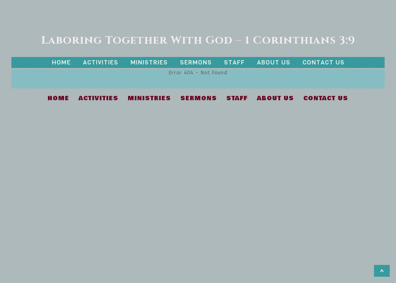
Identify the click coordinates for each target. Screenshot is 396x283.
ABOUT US (273, 62)
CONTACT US (323, 62)
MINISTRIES (149, 62)
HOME (61, 62)
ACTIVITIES (100, 62)
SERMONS (196, 62)
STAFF (234, 62)
